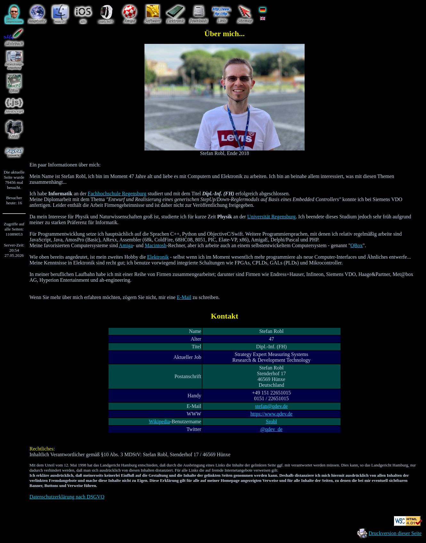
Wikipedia (159, 421)
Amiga (126, 245)
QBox (356, 245)
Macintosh (156, 245)
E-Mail (184, 297)
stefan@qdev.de (271, 406)
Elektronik (158, 257)
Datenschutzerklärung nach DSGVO (66, 496)
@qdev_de (271, 429)
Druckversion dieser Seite (395, 533)
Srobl (271, 421)
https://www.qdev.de (271, 414)
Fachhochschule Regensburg (117, 193)
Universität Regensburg (271, 216)
